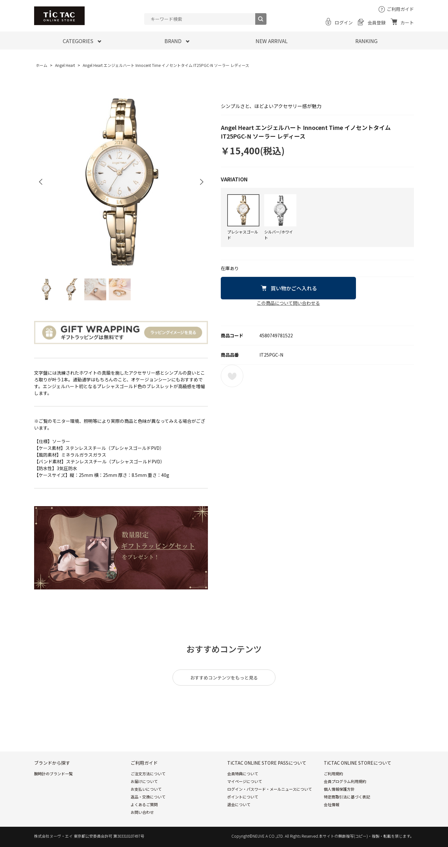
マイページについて (244, 781)
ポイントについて (242, 796)
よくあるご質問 (144, 804)
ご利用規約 (333, 773)
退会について (238, 804)
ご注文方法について (148, 773)
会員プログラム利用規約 (345, 781)
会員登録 (377, 22)
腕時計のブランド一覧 (53, 773)
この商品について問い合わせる (288, 303)
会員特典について (242, 773)
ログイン (344, 22)
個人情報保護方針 (339, 789)
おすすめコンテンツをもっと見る (224, 677)
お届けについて (144, 781)
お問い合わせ (142, 812)
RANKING (366, 41)
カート (407, 22)
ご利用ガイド (400, 9)
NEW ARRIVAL (272, 41)
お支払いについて (146, 789)
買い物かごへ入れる (294, 288)
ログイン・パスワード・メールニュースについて (269, 789)
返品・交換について (148, 796)
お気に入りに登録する (232, 376)
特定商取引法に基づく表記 (347, 796)
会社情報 (331, 804)
